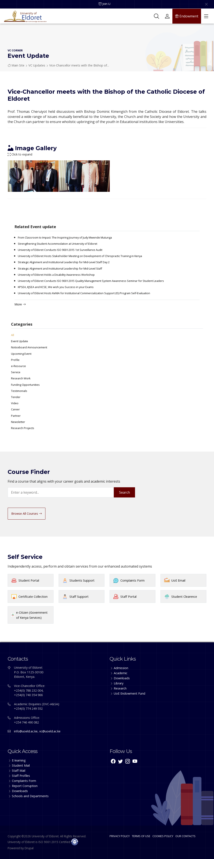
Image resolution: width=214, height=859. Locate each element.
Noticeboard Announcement (29, 347)
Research (120, 688)
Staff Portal (128, 597)
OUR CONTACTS (185, 836)
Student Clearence (184, 597)
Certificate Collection (33, 597)
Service (15, 372)
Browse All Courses (26, 513)
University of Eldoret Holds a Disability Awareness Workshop (56, 275)
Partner (16, 416)
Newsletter (18, 422)
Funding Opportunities (25, 385)
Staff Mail (18, 771)
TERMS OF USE (141, 836)
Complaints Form (132, 580)
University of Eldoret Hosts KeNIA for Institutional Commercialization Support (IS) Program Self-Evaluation (84, 293)
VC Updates (36, 65)
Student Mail (21, 765)
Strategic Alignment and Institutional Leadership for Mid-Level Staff (60, 268)
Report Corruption (25, 786)
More (20, 304)
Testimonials (19, 391)
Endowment (186, 15)
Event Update (19, 341)
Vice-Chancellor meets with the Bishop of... (79, 65)
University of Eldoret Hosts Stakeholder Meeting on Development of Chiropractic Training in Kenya (80, 256)
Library (118, 683)
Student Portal (28, 580)
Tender (15, 397)
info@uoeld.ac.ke (26, 731)
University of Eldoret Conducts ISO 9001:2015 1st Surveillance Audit (60, 250)
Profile (15, 360)
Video (14, 403)
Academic (120, 673)
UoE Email (178, 580)
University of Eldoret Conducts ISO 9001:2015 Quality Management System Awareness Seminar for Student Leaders (91, 281)
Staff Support (79, 597)
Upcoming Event (21, 354)
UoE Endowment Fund (129, 693)
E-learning (19, 760)
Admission (121, 668)
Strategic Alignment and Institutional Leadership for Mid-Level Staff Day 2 (64, 262)
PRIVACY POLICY (120, 836)
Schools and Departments (30, 796)
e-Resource (18, 366)
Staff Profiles (21, 776)
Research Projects (22, 428)
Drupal (29, 848)
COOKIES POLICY (162, 836)
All (12, 335)
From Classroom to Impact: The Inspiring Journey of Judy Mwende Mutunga (65, 237)
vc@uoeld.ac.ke (50, 731)
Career (15, 409)
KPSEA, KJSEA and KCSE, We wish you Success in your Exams (56, 287)
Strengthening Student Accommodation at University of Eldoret (57, 244)
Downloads (122, 678)
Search (124, 492)
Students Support (81, 580)
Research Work (21, 378)
